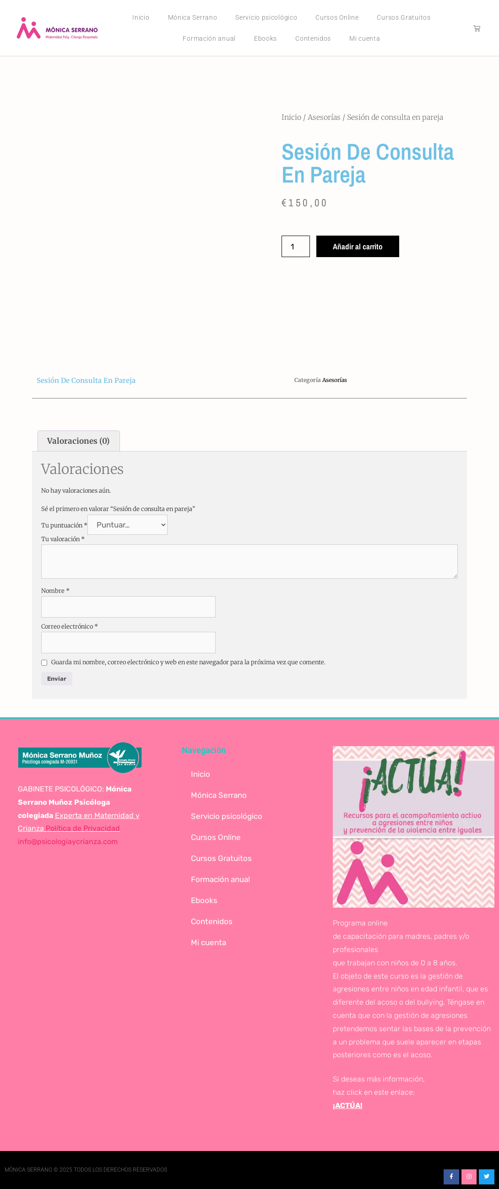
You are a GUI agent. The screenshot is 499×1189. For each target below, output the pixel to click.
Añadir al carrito (358, 246)
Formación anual (209, 38)
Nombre (55, 591)
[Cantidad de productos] (296, 246)
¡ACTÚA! (348, 1105)
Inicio (140, 17)
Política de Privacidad (82, 828)
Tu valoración (63, 539)
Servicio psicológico (266, 17)
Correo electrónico (69, 626)
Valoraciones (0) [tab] (78, 441)
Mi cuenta (364, 38)
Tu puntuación (64, 525)
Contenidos (313, 38)
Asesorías (324, 117)
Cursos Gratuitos (403, 17)
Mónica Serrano (192, 17)
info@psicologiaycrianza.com (68, 841)
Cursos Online (336, 17)
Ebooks (265, 38)
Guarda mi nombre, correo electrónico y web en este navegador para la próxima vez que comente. (188, 662)
